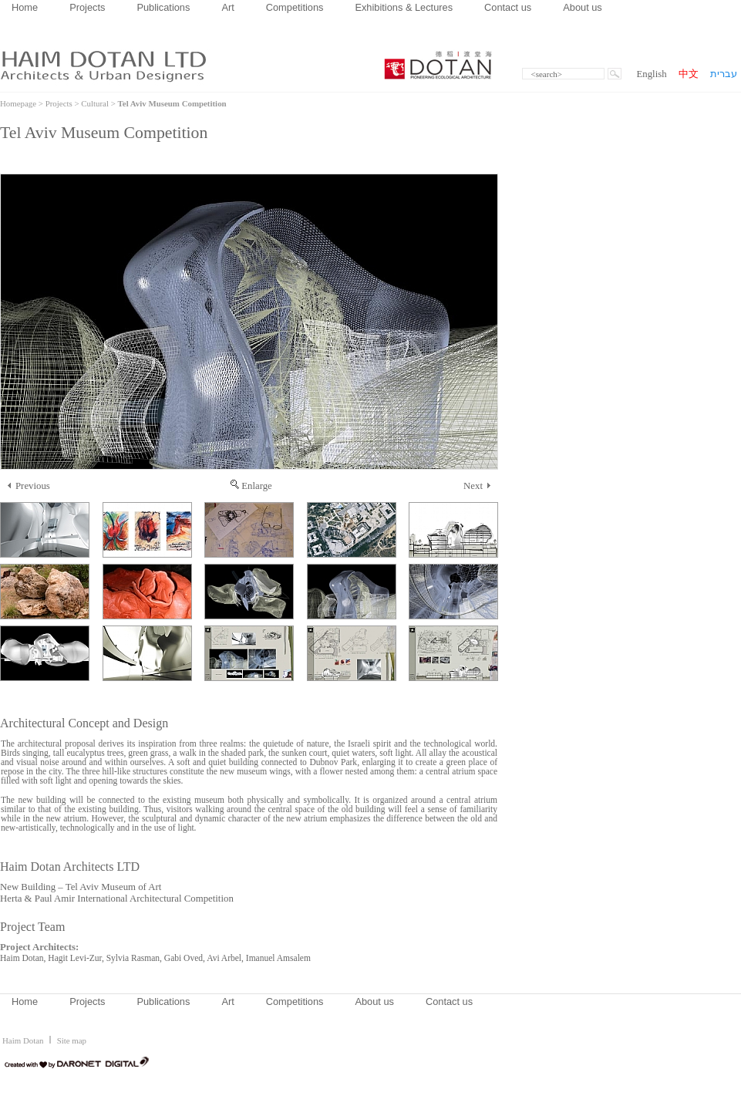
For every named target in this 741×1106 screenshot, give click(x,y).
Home (25, 7)
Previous (29, 486)
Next (476, 486)
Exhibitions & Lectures (404, 7)
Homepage (18, 103)
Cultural (95, 103)
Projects (87, 7)
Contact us (507, 7)
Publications (163, 7)
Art (227, 7)
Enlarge (251, 486)
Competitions (295, 7)
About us (582, 7)
